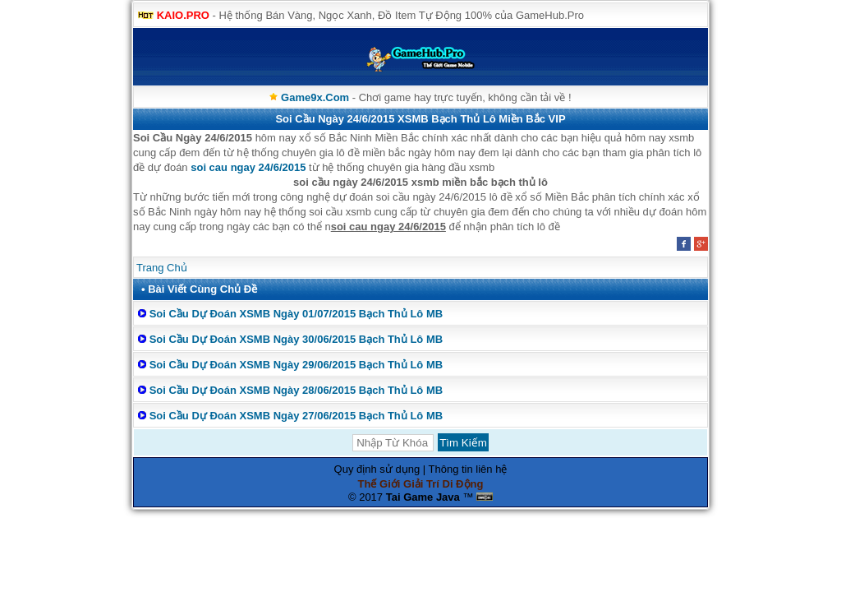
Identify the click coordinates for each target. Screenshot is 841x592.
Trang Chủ (161, 267)
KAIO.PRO (183, 15)
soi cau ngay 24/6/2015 (248, 167)
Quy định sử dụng (377, 469)
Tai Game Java (423, 497)
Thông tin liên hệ (468, 469)
